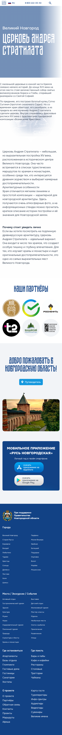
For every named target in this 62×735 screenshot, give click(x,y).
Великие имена (39, 716)
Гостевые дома (10, 668)
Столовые (36, 668)
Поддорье (35, 552)
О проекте (8, 696)
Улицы (33, 638)
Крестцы (5, 561)
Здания (5, 608)
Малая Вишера (37, 540)
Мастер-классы (37, 612)
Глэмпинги (8, 664)
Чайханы (36, 677)
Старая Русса (8, 540)
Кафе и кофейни (40, 660)
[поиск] (50, 3)
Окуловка (35, 557)
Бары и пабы (38, 656)
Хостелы (7, 681)
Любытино (6, 552)
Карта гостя (37, 690)
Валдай (5, 548)
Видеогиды (37, 707)
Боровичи (6, 544)
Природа (6, 633)
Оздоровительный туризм (12, 625)
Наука (4, 621)
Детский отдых (37, 603)
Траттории (36, 673)
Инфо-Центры (38, 699)
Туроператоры (39, 694)
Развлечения (36, 633)
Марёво (34, 565)
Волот (33, 561)
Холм (4, 578)
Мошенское (36, 570)
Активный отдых (9, 599)
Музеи (5, 616)
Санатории (8, 677)
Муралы (34, 616)
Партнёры (8, 700)
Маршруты (8, 717)
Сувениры (36, 712)
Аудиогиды (37, 703)
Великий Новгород (10, 535)
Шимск (5, 583)
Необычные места (38, 621)
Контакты (7, 708)
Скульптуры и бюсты (10, 638)
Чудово (5, 557)
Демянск (5, 570)
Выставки (35, 599)
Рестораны (37, 664)
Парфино (34, 535)
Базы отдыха (9, 660)
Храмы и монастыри (10, 642)
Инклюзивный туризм (39, 608)
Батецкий (35, 548)
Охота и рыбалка (38, 625)
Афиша (6, 721)
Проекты (7, 713)
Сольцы (5, 565)
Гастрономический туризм (13, 603)
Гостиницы (8, 673)
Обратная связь (11, 704)
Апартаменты (10, 656)
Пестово (5, 574)
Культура (6, 612)
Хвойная (34, 544)
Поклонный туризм (10, 629)
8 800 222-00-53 (33, 3)
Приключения (36, 629)
